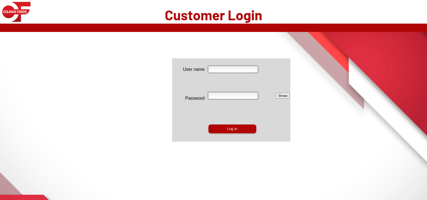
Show (282, 96)
